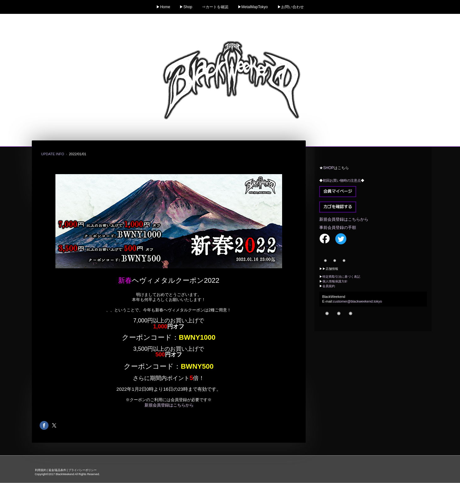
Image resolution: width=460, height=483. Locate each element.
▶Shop (185, 7)
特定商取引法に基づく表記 (341, 276)
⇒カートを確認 (215, 7)
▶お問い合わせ (290, 7)
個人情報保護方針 (335, 281)
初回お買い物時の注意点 (342, 180)
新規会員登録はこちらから (169, 405)
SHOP (328, 168)
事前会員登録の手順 (337, 227)
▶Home (163, 7)
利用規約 (40, 470)
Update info (53, 154)
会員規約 (328, 286)
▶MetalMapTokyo (253, 7)
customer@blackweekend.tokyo (357, 301)
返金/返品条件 (57, 470)
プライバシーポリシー (82, 470)
